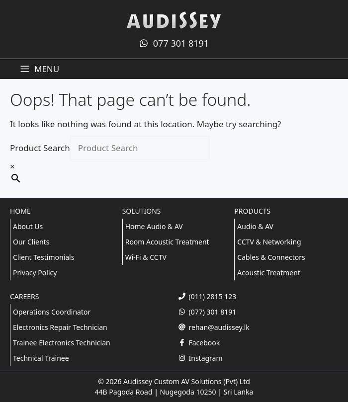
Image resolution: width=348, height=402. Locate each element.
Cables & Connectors (271, 257)
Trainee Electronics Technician (61, 342)
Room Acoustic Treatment (167, 241)
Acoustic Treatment (268, 272)
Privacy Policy (35, 272)
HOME (20, 211)
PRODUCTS (252, 211)
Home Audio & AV (154, 226)
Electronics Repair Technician (60, 327)
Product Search (40, 148)
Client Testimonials (43, 257)
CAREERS (24, 296)
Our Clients (31, 241)
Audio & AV (255, 226)
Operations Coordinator (51, 312)
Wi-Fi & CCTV (146, 257)
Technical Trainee (41, 358)
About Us (28, 226)
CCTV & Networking (269, 241)
